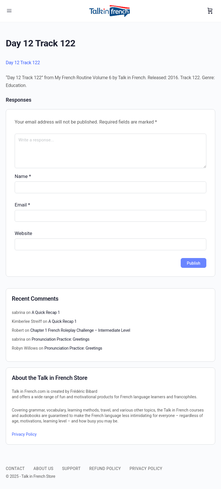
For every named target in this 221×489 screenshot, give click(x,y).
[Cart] (210, 11)
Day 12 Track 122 (23, 62)
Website (23, 233)
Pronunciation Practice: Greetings (60, 339)
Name (23, 176)
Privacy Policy (24, 434)
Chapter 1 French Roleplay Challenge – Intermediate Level (80, 330)
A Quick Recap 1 (46, 312)
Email (22, 205)
